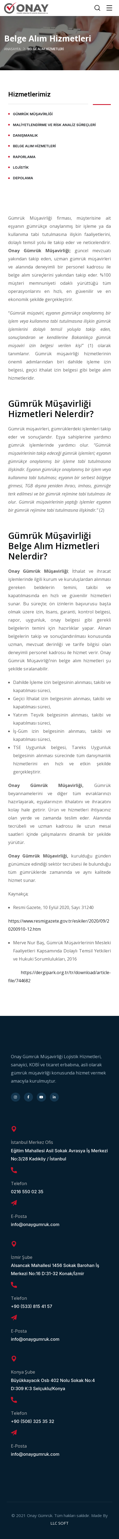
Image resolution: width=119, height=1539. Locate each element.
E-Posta (19, 1216)
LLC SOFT (59, 1523)
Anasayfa (12, 49)
